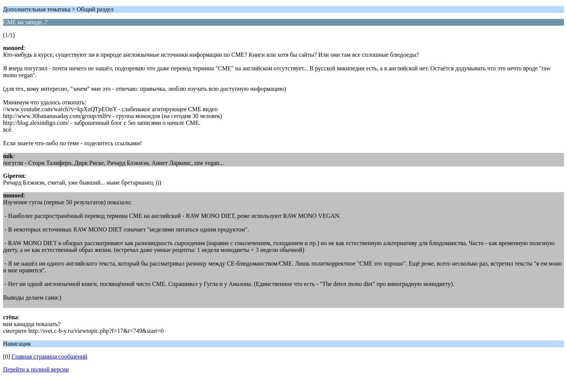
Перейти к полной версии (36, 369)
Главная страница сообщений (49, 356)
